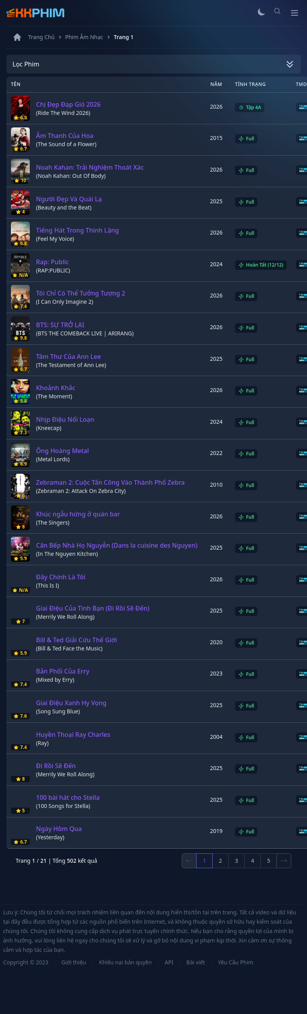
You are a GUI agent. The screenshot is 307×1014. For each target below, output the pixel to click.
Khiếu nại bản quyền (125, 962)
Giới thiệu (73, 962)
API (169, 962)
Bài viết (195, 962)
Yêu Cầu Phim (235, 962)
